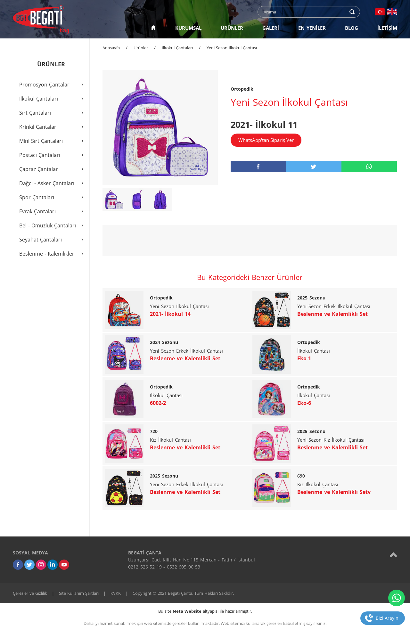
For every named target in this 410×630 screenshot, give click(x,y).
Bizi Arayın (387, 618)
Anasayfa (111, 48)
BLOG (351, 28)
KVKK (116, 593)
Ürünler (141, 48)
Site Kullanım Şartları (79, 593)
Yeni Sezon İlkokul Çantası (232, 48)
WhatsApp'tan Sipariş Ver (266, 140)
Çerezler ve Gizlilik (30, 593)
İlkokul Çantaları (177, 48)
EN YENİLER (312, 28)
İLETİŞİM (387, 28)
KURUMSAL (188, 28)
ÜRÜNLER (232, 28)
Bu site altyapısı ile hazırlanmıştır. (205, 611)
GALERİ (270, 28)
